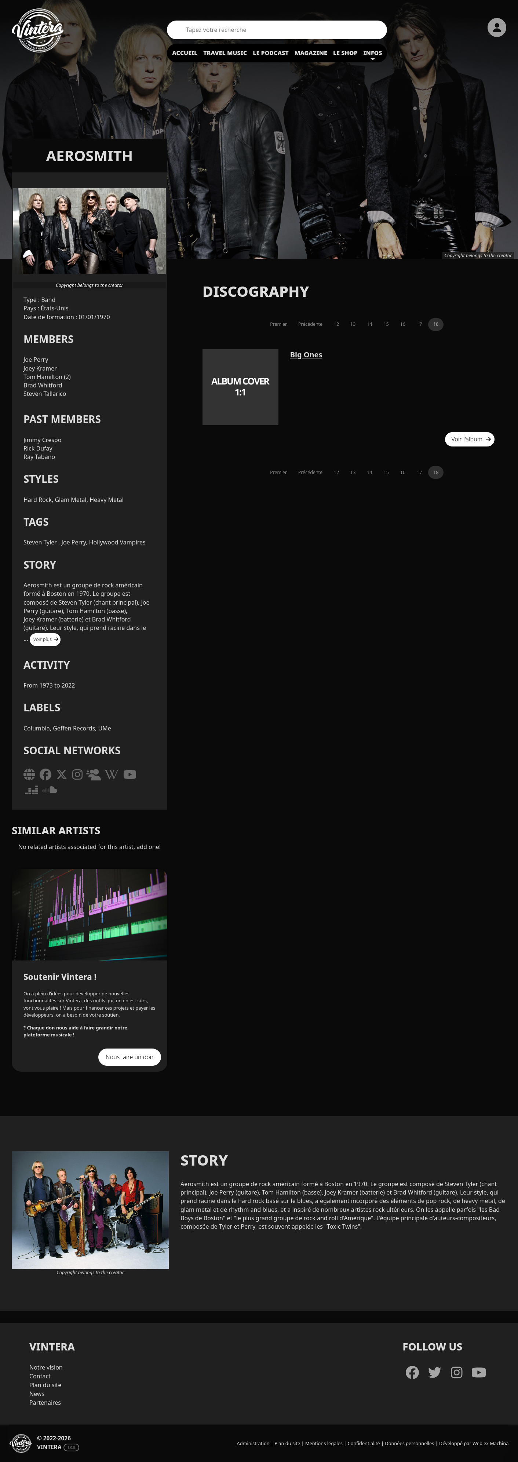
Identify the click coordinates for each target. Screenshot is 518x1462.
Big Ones (306, 355)
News (36, 1394)
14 (369, 324)
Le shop (345, 53)
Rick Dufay (37, 448)
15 (386, 324)
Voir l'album (471, 439)
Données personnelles (409, 1443)
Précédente (310, 324)
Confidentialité (364, 1443)
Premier (278, 324)
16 (403, 324)
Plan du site (45, 1385)
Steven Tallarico (44, 394)
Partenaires (45, 1403)
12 (336, 324)
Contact (40, 1376)
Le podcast (271, 53)
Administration (253, 1443)
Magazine (311, 53)
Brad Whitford (42, 385)
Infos (373, 53)
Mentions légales (324, 1443)
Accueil (184, 53)
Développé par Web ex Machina (473, 1443)
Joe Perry (35, 360)
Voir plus (46, 639)
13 (353, 324)
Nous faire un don (129, 1057)
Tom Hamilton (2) (47, 377)
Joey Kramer (40, 368)
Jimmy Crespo (42, 440)
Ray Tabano (39, 457)
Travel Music (225, 53)
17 (419, 324)
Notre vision (46, 1367)
